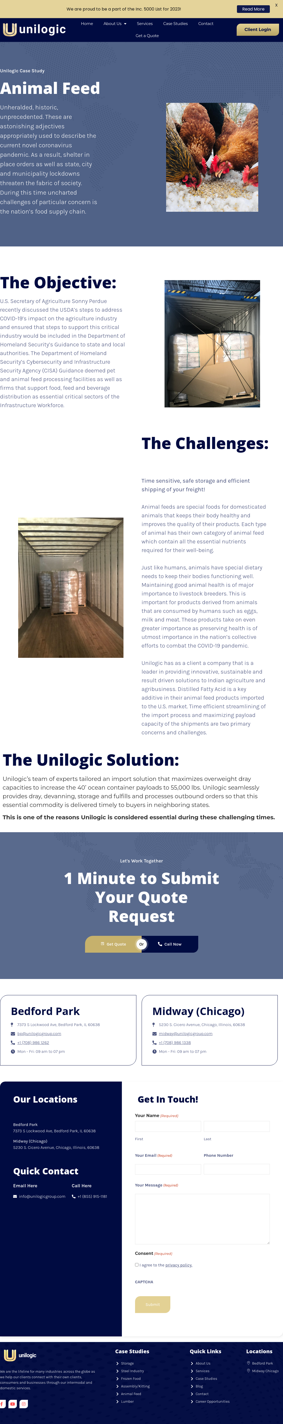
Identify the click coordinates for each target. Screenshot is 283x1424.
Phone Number (218, 1140)
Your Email (153, 1141)
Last (207, 1124)
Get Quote (113, 929)
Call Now (169, 929)
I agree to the (166, 1250)
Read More (253, 9)
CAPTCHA (144, 1267)
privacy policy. (178, 1250)
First (139, 1124)
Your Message (156, 1171)
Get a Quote (147, 21)
